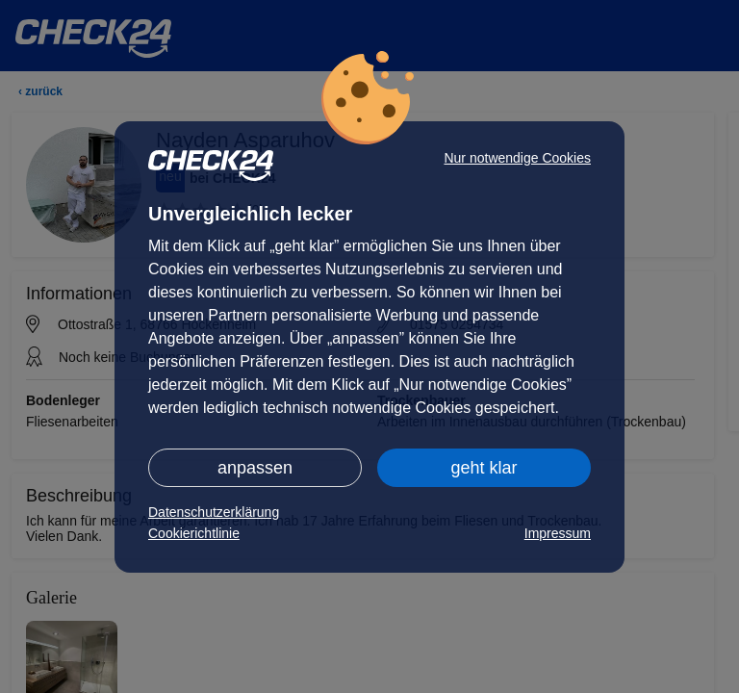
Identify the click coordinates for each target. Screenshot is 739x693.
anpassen (255, 467)
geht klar (483, 467)
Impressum (557, 533)
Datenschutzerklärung (213, 512)
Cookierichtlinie (194, 533)
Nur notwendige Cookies (517, 158)
